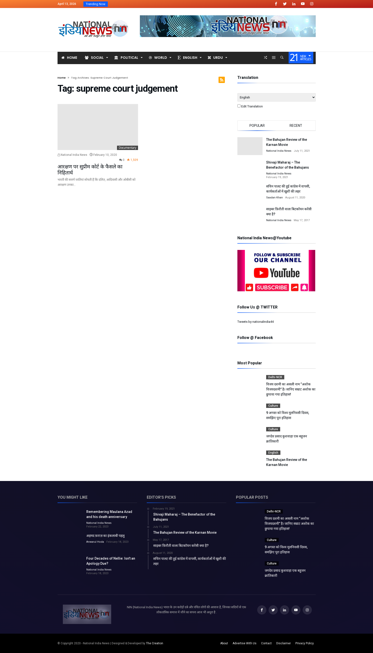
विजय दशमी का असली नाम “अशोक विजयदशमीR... (142, 4)
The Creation (154, 643)
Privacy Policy (304, 643)
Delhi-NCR (275, 377)
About (224, 643)
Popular (257, 126)
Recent (296, 126)
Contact (266, 643)
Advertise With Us (244, 643)
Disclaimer (283, 643)
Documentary (127, 148)
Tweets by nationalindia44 (255, 321)
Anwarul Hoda (95, 541)
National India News (72, 155)
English (273, 452)
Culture (273, 405)
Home (62, 78)
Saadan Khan (274, 197)
